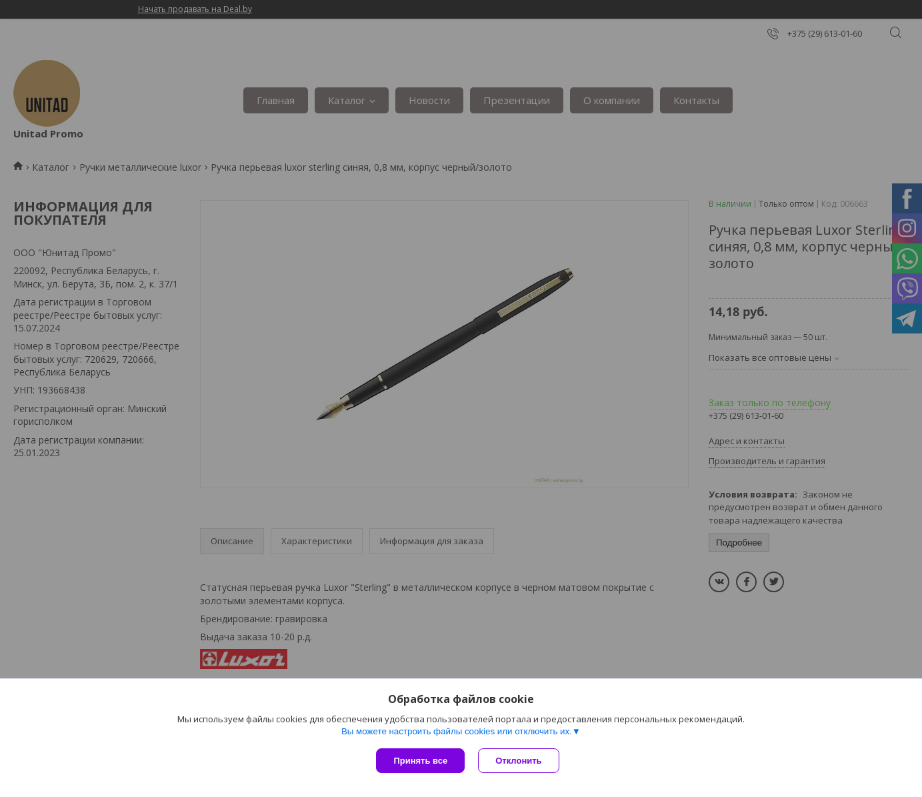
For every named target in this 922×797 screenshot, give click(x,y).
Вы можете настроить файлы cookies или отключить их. (456, 731)
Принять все (420, 761)
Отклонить (518, 761)
